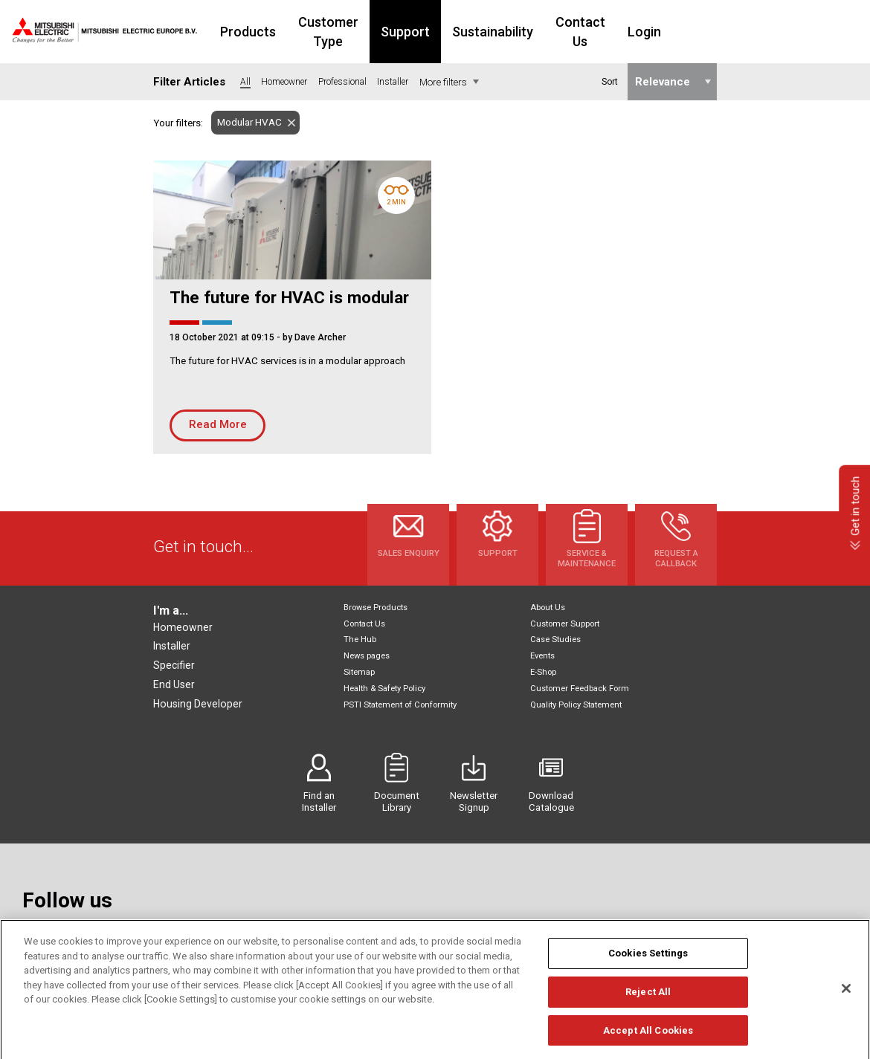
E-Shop (543, 672)
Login (723, 31)
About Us (547, 607)
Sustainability (553, 31)
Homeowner (183, 627)
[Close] (846, 1005)
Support (466, 31)
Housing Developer (197, 704)
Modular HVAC (246, 122)
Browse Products (375, 607)
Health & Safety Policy (384, 688)
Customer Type (372, 31)
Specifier (174, 665)
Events (542, 656)
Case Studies (555, 639)
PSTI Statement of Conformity (400, 705)
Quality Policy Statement (576, 705)
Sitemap (359, 672)
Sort (609, 82)
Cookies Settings (648, 970)
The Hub (360, 639)
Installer (171, 646)
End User (174, 684)
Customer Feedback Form (579, 688)
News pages (367, 656)
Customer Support (564, 624)
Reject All (648, 1008)
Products (276, 31)
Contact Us (650, 31)
